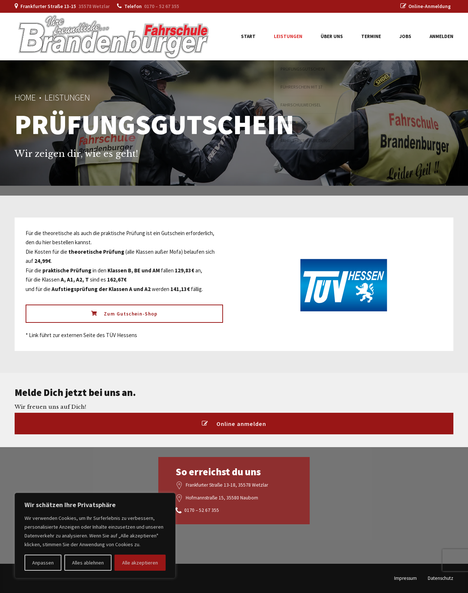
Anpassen (43, 562)
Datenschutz (440, 578)
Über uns (332, 36)
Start (248, 36)
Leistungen (288, 36)
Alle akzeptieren (140, 562)
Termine (371, 36)
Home (25, 97)
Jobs (405, 36)
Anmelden (441, 36)
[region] (95, 535)
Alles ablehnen (88, 562)
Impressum (405, 578)
